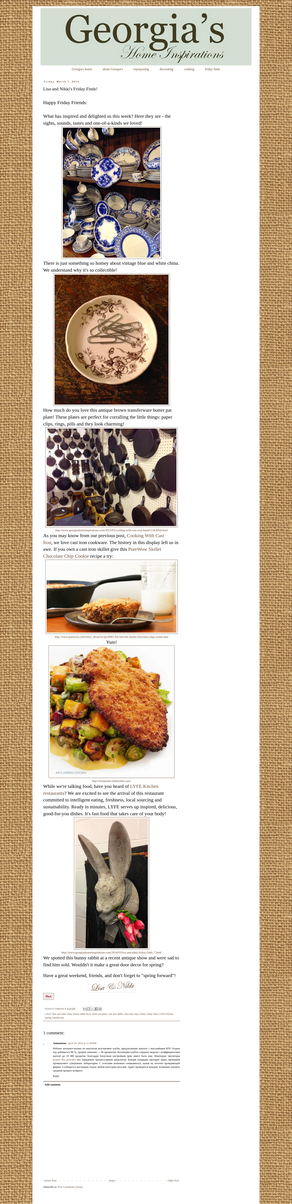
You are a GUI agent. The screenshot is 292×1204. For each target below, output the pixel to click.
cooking (189, 69)
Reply (56, 1076)
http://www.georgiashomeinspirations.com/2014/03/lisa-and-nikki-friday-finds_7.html (111, 952)
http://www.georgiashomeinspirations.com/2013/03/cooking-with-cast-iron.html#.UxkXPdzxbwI (111, 530)
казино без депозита (64, 1059)
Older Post (173, 1180)
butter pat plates (99, 1014)
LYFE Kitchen (166, 1014)
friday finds (212, 69)
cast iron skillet (115, 1014)
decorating (166, 69)
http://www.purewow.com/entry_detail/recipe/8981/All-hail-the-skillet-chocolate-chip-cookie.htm (111, 636)
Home (112, 1180)
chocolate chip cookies (135, 1014)
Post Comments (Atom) (70, 1186)
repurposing (141, 69)
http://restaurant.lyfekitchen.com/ (111, 781)
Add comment (52, 1084)
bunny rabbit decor (82, 1014)
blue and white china (62, 1014)
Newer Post (50, 1180)
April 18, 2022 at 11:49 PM (82, 1043)
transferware (58, 1017)
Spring (48, 1017)
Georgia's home (82, 69)
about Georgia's (113, 69)
